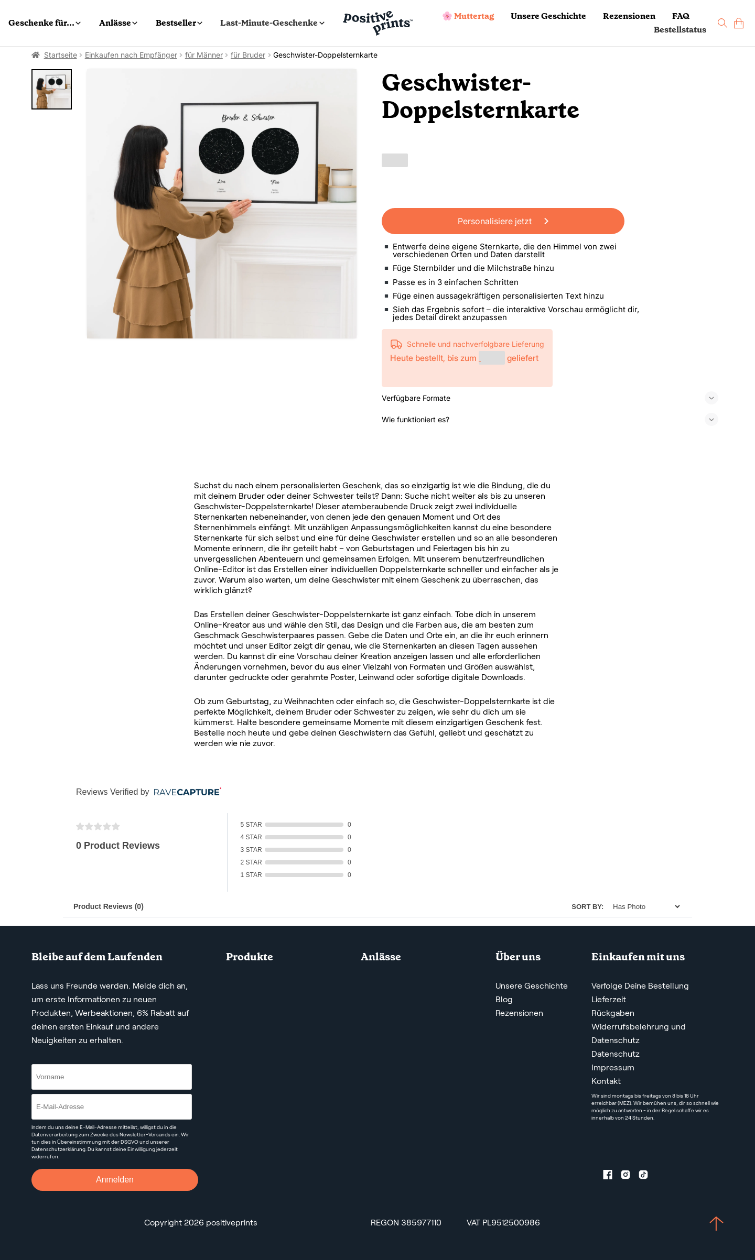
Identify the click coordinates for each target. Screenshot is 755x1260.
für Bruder (248, 54)
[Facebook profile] (612, 1177)
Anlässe (118, 22)
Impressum (612, 1067)
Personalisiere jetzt (503, 221)
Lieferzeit (608, 999)
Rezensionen (629, 15)
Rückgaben (612, 1013)
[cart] (738, 23)
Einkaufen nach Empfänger (131, 54)
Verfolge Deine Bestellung (640, 985)
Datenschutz (615, 1053)
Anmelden (115, 1179)
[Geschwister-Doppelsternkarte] (222, 204)
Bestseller (179, 22)
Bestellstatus (680, 29)
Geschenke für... (44, 22)
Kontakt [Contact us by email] (606, 1081)
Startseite (60, 54)
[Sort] (644, 907)
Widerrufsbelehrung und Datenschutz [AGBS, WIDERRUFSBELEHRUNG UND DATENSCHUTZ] (638, 1033)
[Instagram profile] (630, 1177)
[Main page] (378, 23)
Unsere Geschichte (548, 15)
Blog (504, 999)
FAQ (680, 15)
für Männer (204, 54)
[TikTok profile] (647, 1177)
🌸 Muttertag (468, 15)
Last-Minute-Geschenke (272, 22)
